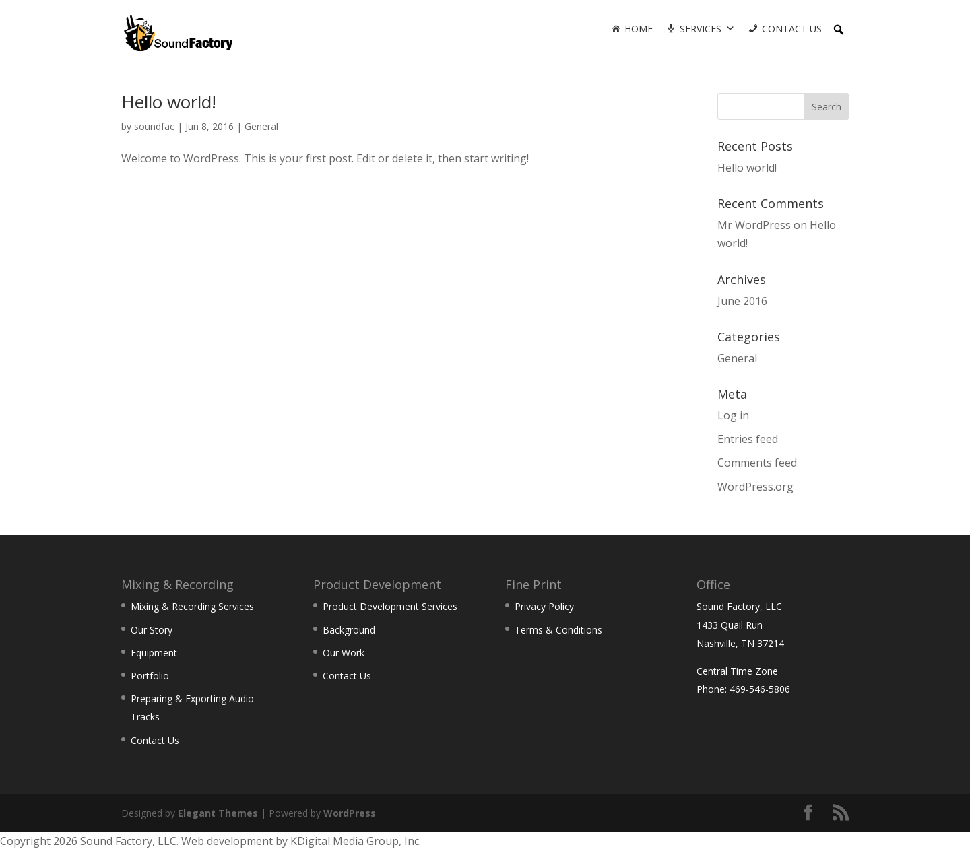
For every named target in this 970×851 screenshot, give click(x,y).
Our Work (343, 652)
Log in (733, 415)
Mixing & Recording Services (192, 606)
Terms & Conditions (558, 629)
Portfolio (150, 675)
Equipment (154, 652)
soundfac (154, 126)
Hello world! (168, 102)
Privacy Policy (544, 606)
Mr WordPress (754, 224)
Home (638, 28)
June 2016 (742, 301)
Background (349, 629)
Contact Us (792, 28)
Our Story (151, 629)
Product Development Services (390, 606)
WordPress (349, 813)
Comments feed (757, 462)
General (261, 126)
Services (700, 28)
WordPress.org (755, 486)
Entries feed (747, 439)
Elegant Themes (218, 813)
